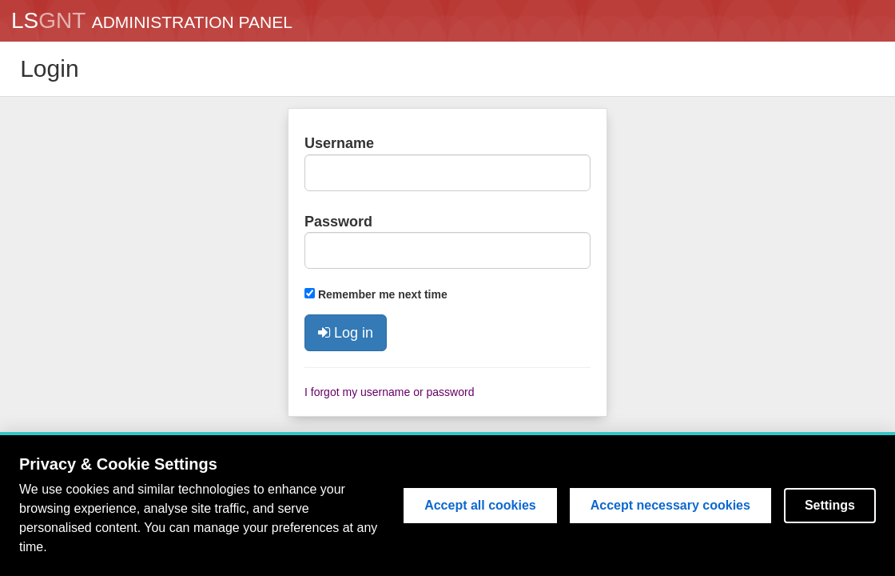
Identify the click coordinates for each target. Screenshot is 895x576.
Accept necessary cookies (670, 506)
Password (338, 222)
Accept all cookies (480, 506)
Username (339, 143)
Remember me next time (383, 294)
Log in (345, 333)
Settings (830, 506)
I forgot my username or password (389, 392)
